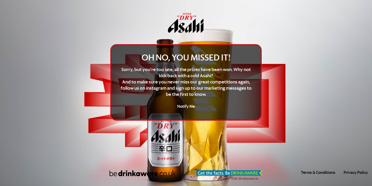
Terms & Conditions (318, 173)
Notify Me (186, 107)
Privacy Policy (356, 173)
